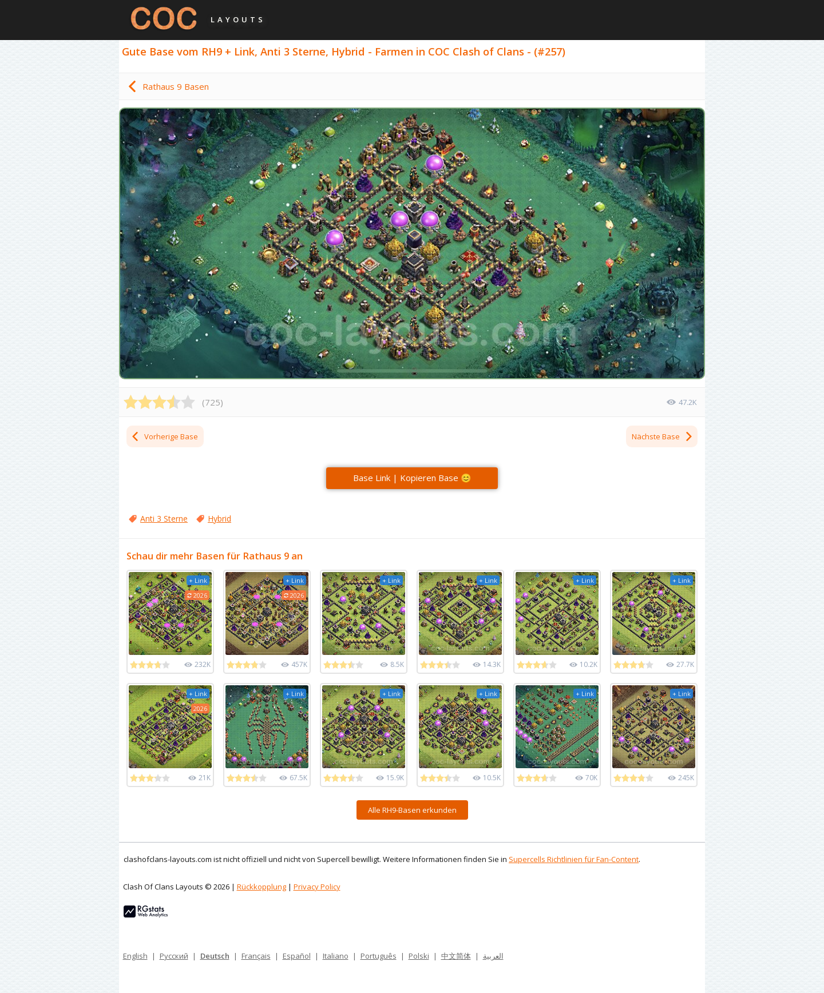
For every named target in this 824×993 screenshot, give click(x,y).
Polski (419, 956)
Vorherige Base (164, 436)
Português (378, 956)
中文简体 (456, 956)
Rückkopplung (261, 886)
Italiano (335, 956)
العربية (493, 956)
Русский (174, 956)
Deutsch (214, 956)
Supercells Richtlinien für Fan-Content (574, 859)
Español (297, 956)
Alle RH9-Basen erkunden (412, 810)
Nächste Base (663, 436)
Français (256, 956)
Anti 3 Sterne (164, 518)
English (135, 956)
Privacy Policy (317, 886)
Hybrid (219, 518)
